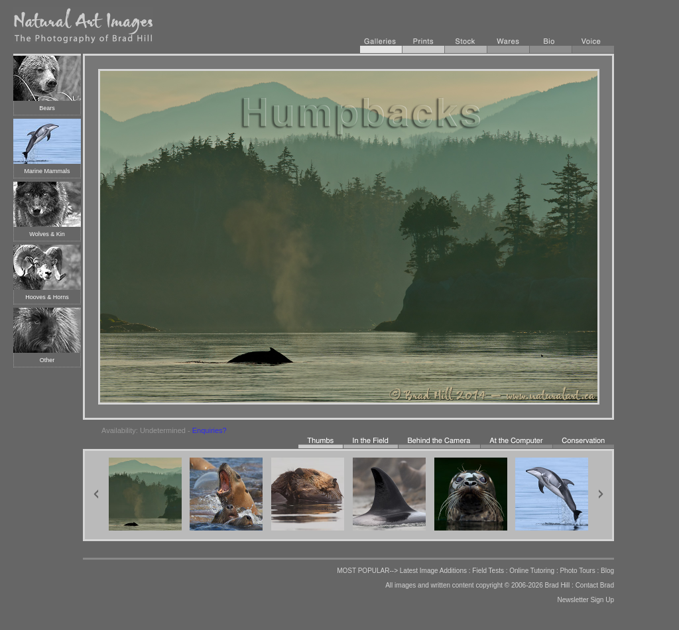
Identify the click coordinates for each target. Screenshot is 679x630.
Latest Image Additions (433, 570)
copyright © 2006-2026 (508, 585)
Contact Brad (595, 585)
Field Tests (488, 570)
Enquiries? (209, 430)
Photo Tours (577, 570)
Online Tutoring (531, 570)
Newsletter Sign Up (585, 599)
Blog (607, 570)
